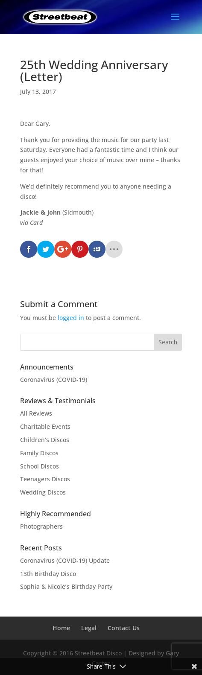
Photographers (41, 526)
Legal (89, 628)
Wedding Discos (43, 492)
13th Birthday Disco (48, 574)
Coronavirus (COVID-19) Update (65, 560)
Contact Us (124, 628)
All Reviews (36, 413)
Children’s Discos (44, 440)
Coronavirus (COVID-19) (53, 379)
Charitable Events (45, 426)
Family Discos (39, 453)
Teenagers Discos (45, 479)
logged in (71, 318)
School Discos (39, 466)
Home (61, 628)
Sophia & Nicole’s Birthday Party (66, 586)
